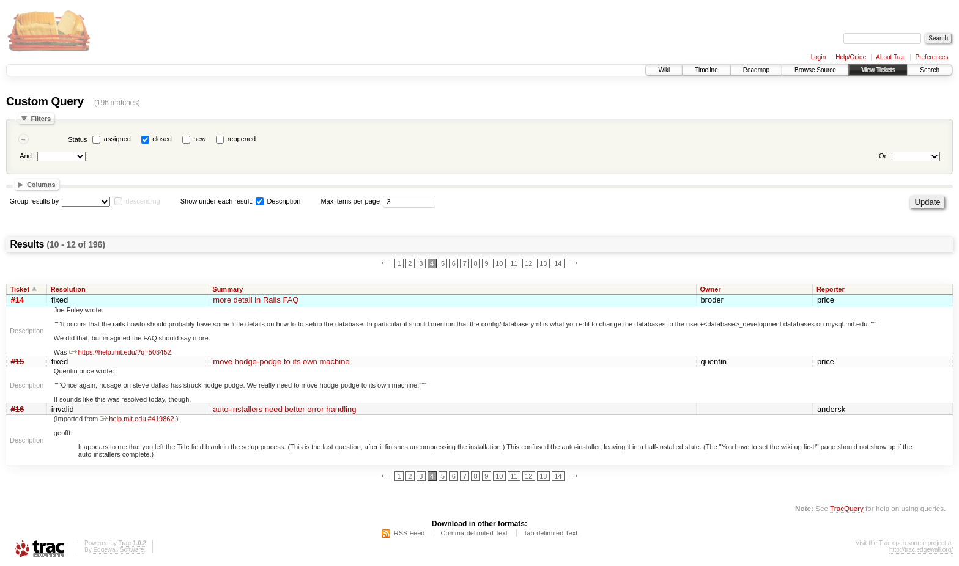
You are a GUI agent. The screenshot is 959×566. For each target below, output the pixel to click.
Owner (710, 289)
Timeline (706, 70)
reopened (242, 138)
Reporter (830, 289)
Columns (41, 184)
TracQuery (847, 508)
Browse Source (815, 70)
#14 (17, 299)
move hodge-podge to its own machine (281, 361)
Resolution (68, 289)
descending (142, 201)
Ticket (20, 289)
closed (162, 138)
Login (818, 57)
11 (513, 263)
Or (882, 156)
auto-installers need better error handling (284, 409)
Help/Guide (850, 57)
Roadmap (756, 70)
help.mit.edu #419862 (137, 418)
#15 (17, 361)
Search (929, 70)
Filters (41, 118)
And (26, 156)
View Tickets (878, 70)
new (199, 138)
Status (77, 139)
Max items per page (350, 201)
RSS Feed (409, 533)
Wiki (664, 70)
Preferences (932, 57)
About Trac (890, 57)
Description (278, 201)
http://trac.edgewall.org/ (921, 549)
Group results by (34, 201)
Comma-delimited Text (474, 533)
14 (557, 263)
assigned (117, 138)
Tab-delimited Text (550, 533)
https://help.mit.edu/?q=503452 (120, 352)
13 (543, 263)
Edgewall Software (118, 549)
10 (499, 263)
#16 (17, 409)
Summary (227, 289)
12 (528, 263)
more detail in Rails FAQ (255, 299)
